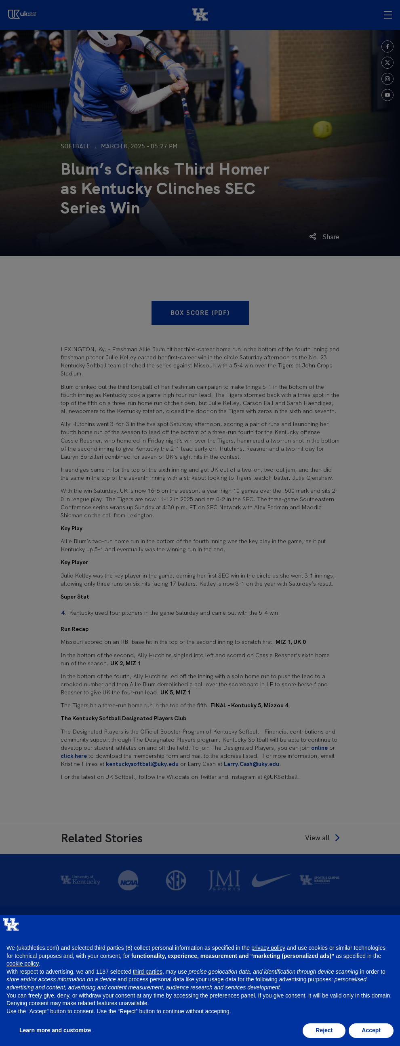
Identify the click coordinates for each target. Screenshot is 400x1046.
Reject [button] (324, 1030)
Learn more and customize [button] (55, 1030)
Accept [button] (371, 1030)
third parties (147, 971)
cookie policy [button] (22, 963)
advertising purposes (305, 979)
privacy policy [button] (268, 948)
